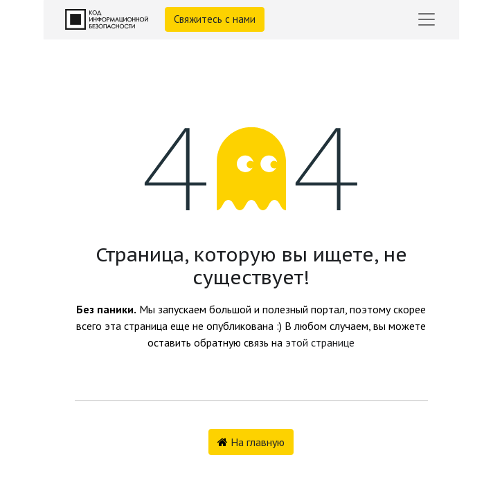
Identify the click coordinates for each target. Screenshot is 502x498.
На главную (251, 442)
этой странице (320, 342)
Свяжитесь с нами (215, 19)
